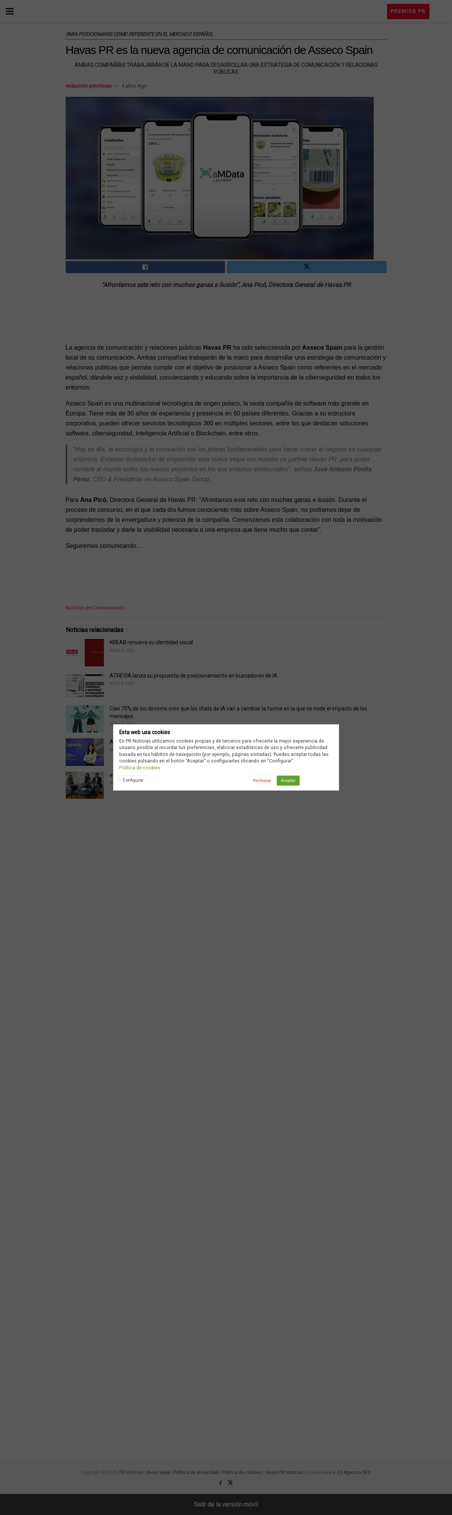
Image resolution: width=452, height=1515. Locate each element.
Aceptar (288, 780)
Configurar (133, 780)
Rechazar (262, 780)
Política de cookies (139, 768)
